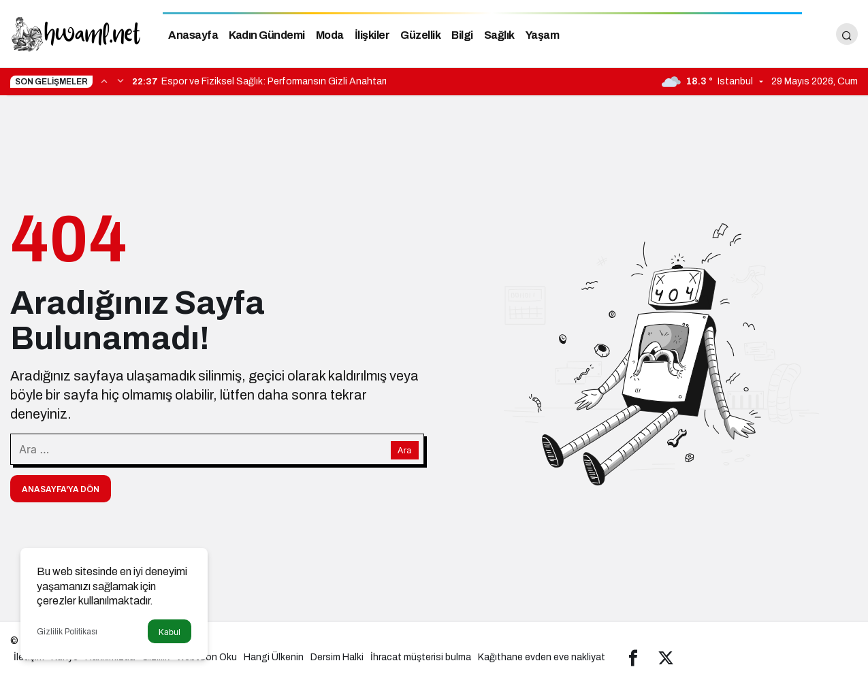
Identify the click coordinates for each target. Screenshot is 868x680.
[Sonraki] (120, 80)
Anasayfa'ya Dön (60, 489)
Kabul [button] (169, 632)
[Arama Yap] (847, 34)
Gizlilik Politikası (67, 631)
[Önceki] (104, 80)
